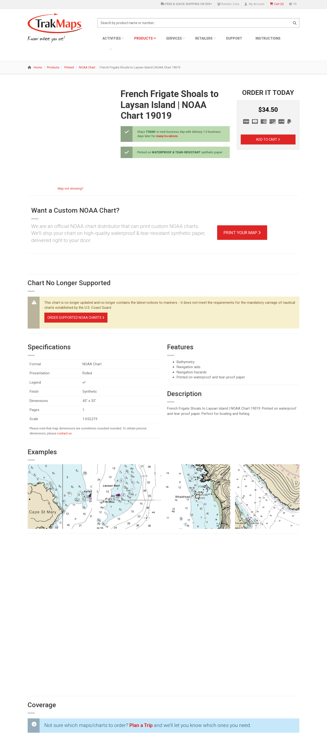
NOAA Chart (87, 67)
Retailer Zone (228, 4)
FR (293, 4)
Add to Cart (268, 139)
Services (174, 38)
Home (38, 67)
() (277, 4)
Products (143, 38)
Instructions (268, 38)
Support (234, 38)
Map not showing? (70, 188)
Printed (69, 67)
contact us (64, 433)
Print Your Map (242, 232)
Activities (111, 38)
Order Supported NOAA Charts (75, 317)
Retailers (204, 38)
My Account (255, 4)
